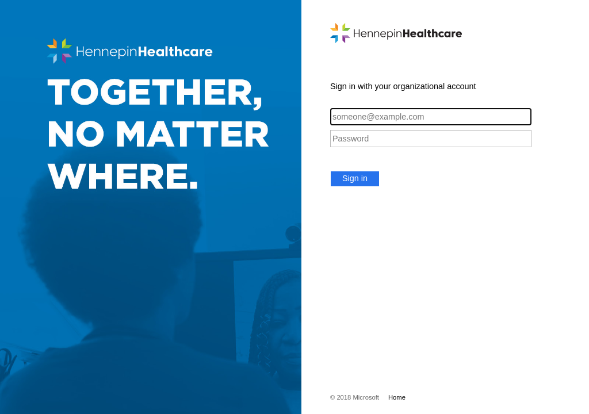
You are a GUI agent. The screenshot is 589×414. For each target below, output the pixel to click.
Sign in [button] (355, 178)
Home (397, 397)
